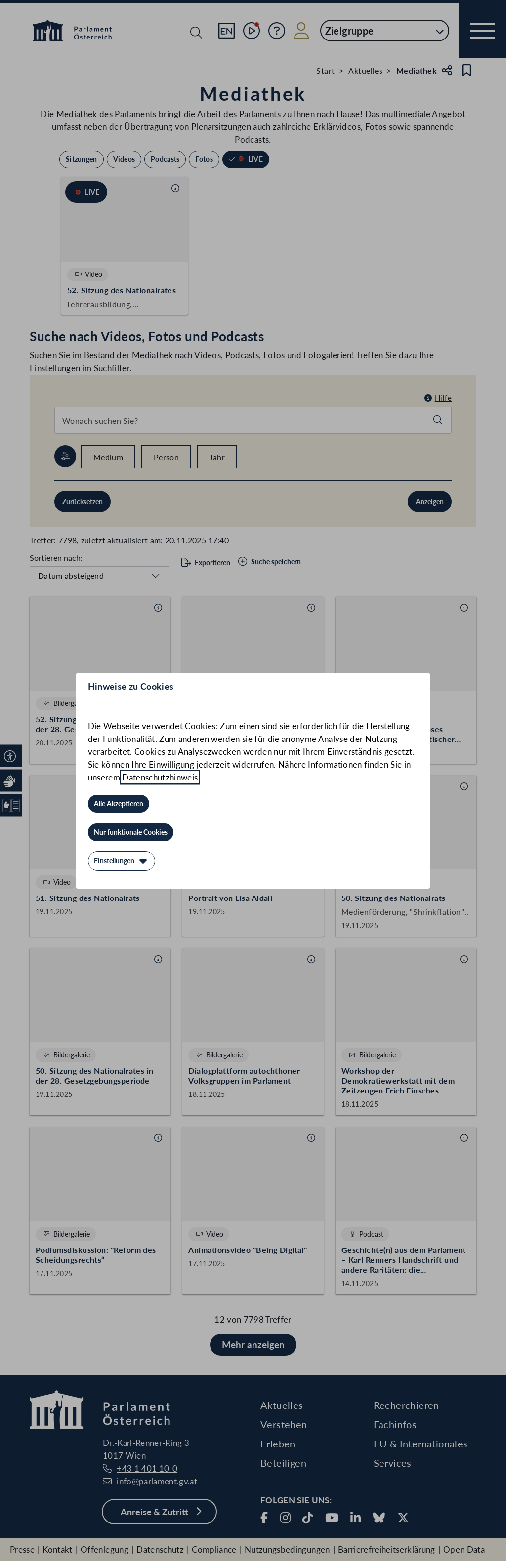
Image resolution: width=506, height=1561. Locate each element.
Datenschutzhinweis (160, 777)
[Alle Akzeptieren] (118, 804)
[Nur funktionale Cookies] (130, 832)
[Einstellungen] (121, 861)
